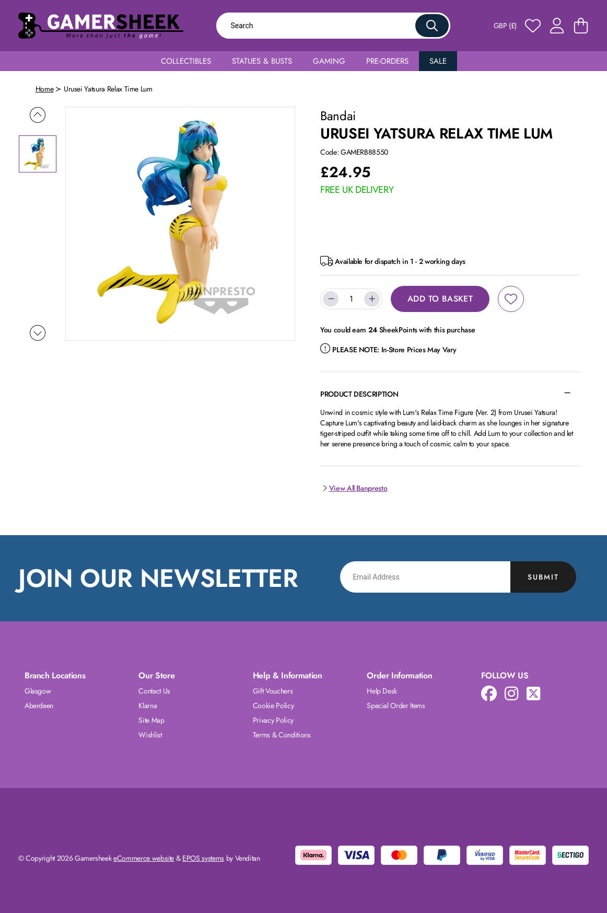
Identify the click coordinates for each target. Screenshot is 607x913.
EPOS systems (203, 858)
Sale (438, 61)
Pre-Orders (387, 61)
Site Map (151, 720)
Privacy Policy (273, 720)
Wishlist (149, 735)
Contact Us (154, 691)
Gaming (329, 61)
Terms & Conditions (282, 735)
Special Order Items (396, 705)
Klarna (147, 705)
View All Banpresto (353, 488)
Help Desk (382, 691)
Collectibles (186, 61)
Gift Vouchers (273, 691)
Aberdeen (39, 705)
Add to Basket (440, 299)
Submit (543, 577)
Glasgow (38, 691)
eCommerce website (143, 858)
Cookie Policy (273, 705)
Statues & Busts (262, 61)
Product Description (359, 394)
